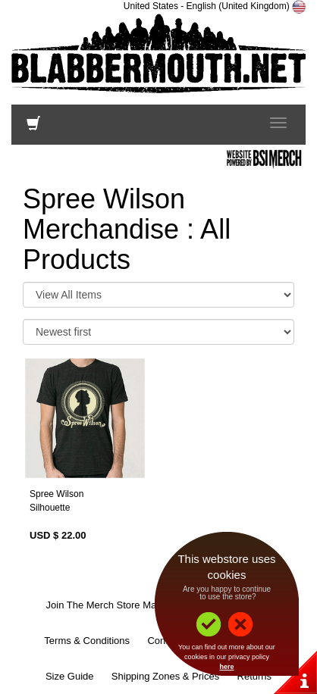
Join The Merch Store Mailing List (119, 605)
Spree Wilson (56, 494)
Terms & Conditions (87, 640)
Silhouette (50, 507)
